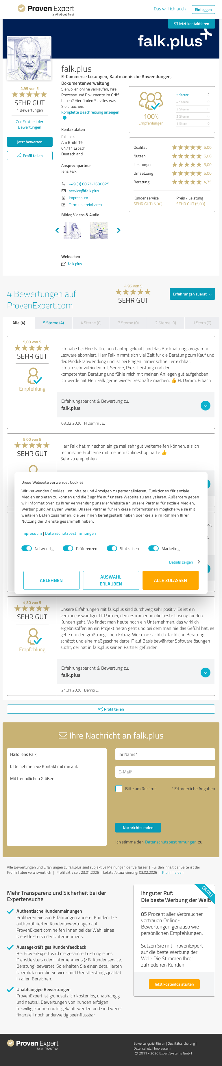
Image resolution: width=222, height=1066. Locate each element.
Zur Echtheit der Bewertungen (29, 124)
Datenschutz (142, 1048)
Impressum (33, 533)
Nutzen (140, 156)
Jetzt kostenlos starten (174, 984)
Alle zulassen (170, 580)
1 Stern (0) (202, 323)
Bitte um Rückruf (140, 789)
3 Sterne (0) (128, 323)
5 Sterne (182, 94)
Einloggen (203, 9)
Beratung (141, 181)
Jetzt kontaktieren (191, 23)
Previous (57, 230)
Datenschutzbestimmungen (72, 533)
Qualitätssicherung (181, 1043)
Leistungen (143, 164)
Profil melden (173, 872)
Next (119, 230)
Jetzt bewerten (29, 141)
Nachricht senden (138, 827)
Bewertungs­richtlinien (149, 1043)
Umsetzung (143, 173)
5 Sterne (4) (53, 323)
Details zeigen (179, 562)
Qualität (140, 147)
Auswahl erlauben (111, 580)
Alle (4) (18, 322)
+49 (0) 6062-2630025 (89, 184)
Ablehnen (51, 580)
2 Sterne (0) (165, 323)
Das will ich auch (170, 8)
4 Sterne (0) (91, 323)
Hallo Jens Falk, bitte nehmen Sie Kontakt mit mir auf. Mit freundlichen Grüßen (57, 797)
